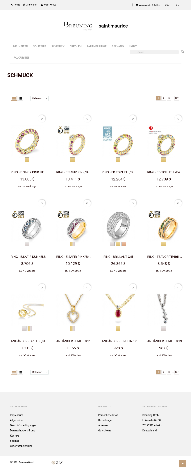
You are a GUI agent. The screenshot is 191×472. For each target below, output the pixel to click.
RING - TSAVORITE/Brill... (164, 256)
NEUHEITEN (20, 46)
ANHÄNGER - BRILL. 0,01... (29, 341)
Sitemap (14, 440)
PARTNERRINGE (96, 46)
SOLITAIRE (39, 46)
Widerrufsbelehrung (21, 445)
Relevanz (40, 98)
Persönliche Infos (108, 415)
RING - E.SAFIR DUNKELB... (29, 256)
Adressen (103, 425)
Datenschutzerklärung (22, 430)
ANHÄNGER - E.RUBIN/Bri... (121, 341)
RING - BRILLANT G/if (118, 256)
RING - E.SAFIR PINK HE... (29, 172)
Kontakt (14, 435)
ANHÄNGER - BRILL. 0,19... (165, 341)
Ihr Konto (104, 406)
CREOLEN (76, 46)
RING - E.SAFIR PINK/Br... (73, 172)
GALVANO (118, 46)
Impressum (16, 415)
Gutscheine (104, 430)
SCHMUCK (58, 46)
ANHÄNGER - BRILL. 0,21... (74, 341)
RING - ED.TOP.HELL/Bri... (119, 172)
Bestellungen (105, 420)
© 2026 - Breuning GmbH (22, 462)
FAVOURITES (21, 57)
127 (176, 98)
